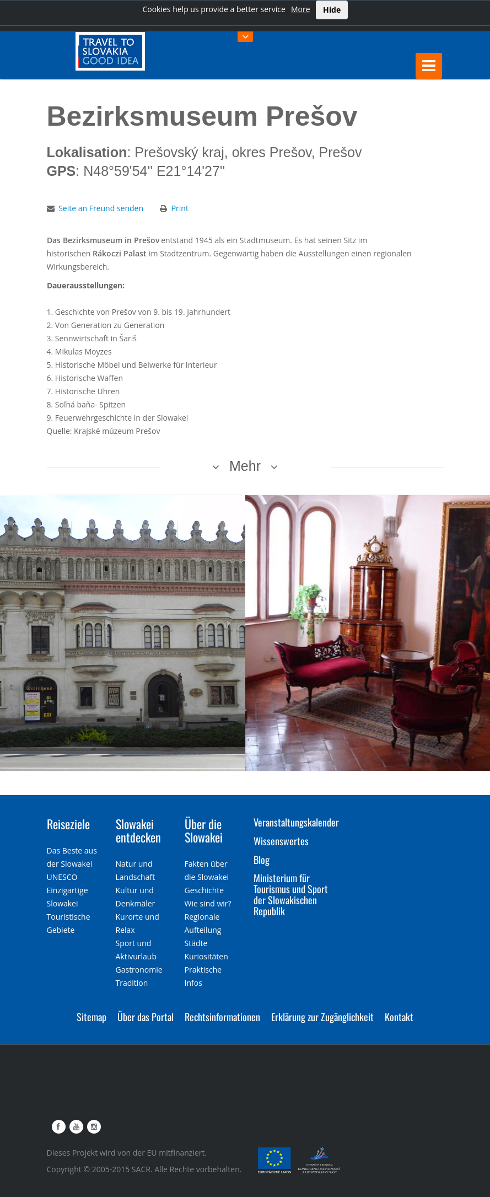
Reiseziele (68, 824)
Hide (332, 9)
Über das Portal (145, 1017)
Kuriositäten (206, 956)
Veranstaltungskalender (296, 822)
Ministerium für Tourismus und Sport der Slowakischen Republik (291, 894)
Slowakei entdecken (138, 830)
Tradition (132, 983)
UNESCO (62, 877)
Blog (262, 859)
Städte (196, 943)
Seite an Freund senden (100, 208)
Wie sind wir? (208, 903)
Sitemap (91, 1017)
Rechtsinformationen (222, 1017)
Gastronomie (139, 969)
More (300, 9)
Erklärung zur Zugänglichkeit (322, 1017)
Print (180, 208)
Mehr (245, 466)
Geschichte (204, 890)
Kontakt (399, 1017)
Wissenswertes (281, 841)
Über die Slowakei (204, 830)
